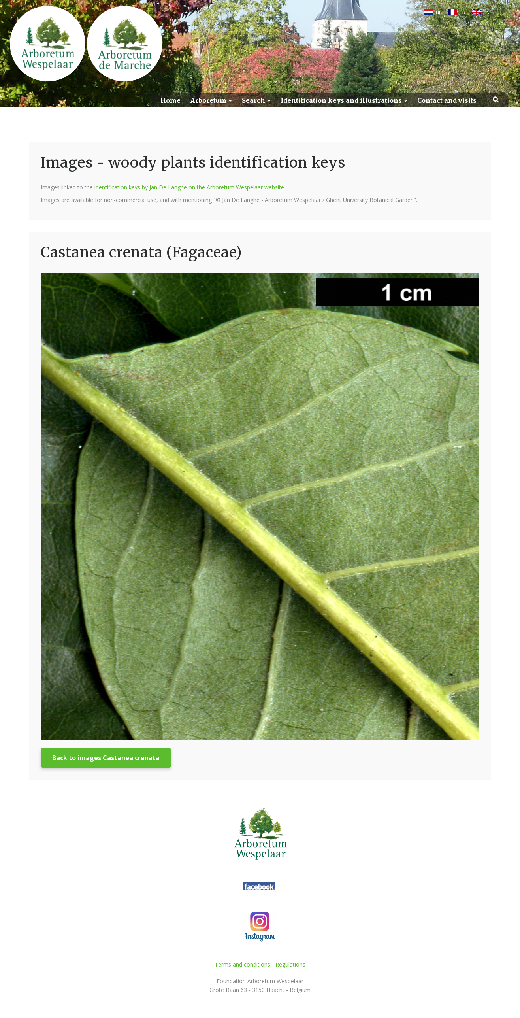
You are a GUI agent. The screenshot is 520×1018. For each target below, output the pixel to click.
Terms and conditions (242, 964)
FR (462, 12)
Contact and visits (447, 100)
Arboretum (208, 100)
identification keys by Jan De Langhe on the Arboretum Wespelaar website (189, 187)
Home (170, 100)
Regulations (290, 964)
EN (487, 12)
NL (438, 12)
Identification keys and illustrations (341, 100)
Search (253, 100)
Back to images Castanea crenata (106, 758)
